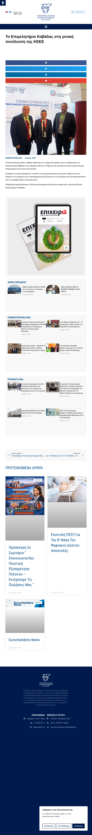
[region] (63, 818)
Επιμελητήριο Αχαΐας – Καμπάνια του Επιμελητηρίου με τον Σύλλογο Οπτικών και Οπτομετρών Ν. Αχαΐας (33, 348)
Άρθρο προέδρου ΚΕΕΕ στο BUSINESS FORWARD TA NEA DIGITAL (70, 289)
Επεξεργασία (48, 826)
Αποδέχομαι (78, 826)
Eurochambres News (24, 640)
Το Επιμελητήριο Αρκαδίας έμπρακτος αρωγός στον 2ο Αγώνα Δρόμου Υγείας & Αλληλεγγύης (71, 348)
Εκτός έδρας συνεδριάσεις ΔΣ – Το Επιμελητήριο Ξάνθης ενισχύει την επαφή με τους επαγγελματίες (71, 324)
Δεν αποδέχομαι (64, 826)
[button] (3, 3)
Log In (18, 12)
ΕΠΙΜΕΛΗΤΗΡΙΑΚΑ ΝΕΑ (13, 158)
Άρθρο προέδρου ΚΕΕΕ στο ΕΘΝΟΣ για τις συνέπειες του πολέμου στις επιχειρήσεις (34, 289)
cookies (56, 816)
